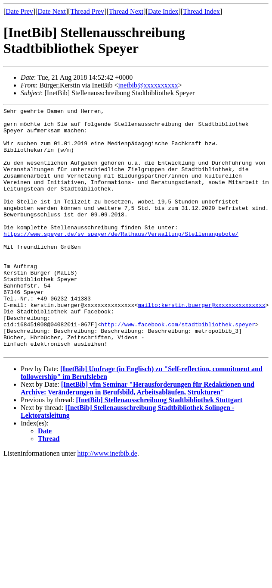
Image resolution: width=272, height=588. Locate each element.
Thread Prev (87, 11)
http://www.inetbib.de (107, 502)
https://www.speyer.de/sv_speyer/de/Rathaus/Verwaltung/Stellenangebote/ (120, 259)
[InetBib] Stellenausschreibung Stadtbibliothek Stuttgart (159, 449)
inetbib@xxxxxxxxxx (148, 85)
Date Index (163, 11)
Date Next (52, 11)
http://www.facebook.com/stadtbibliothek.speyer (178, 368)
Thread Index (201, 11)
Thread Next (126, 11)
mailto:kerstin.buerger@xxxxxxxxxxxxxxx (201, 345)
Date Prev (19, 11)
